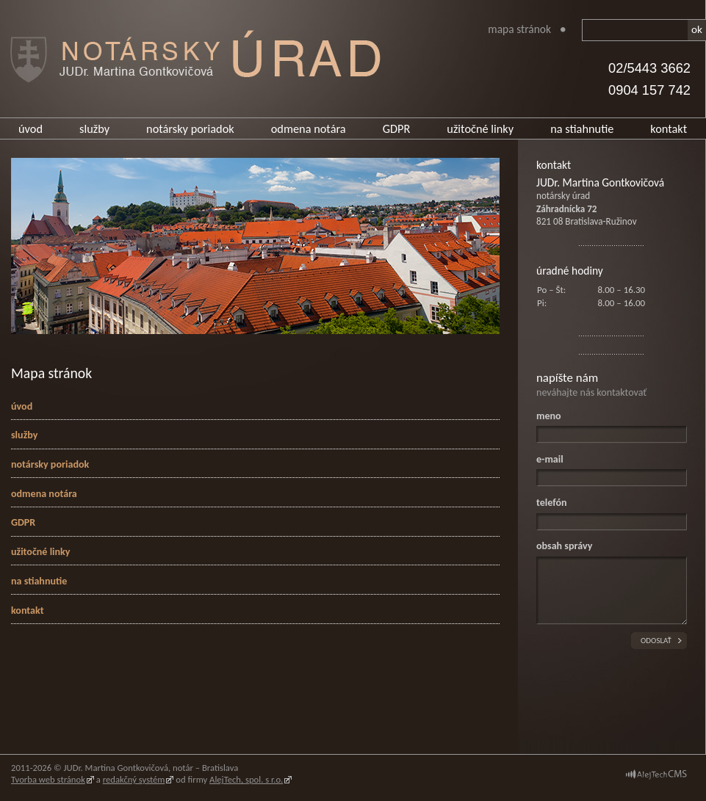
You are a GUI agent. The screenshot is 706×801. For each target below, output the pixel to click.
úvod (30, 128)
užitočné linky (480, 128)
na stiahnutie (581, 128)
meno (548, 416)
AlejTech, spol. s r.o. (246, 779)
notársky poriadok (190, 128)
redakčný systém (134, 779)
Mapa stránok (519, 29)
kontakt (668, 128)
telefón (551, 502)
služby (94, 128)
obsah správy (564, 546)
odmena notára (308, 128)
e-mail (549, 459)
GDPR (397, 128)
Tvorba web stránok (48, 779)
